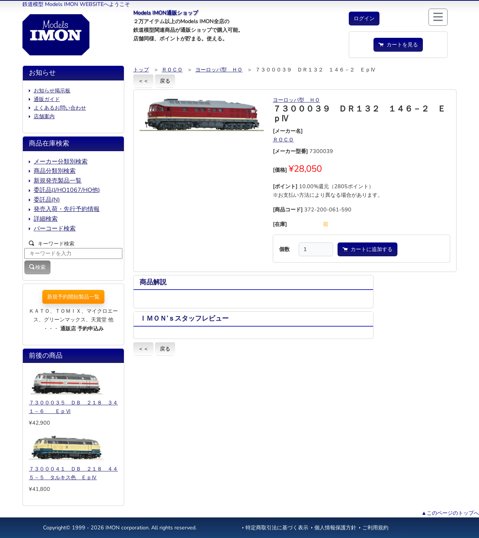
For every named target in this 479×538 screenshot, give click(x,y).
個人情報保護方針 (335, 527)
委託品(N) (47, 200)
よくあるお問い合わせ (60, 107)
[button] (364, 18)
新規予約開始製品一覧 (73, 296)
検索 (37, 267)
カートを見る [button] (398, 44)
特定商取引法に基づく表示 (276, 527)
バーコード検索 (55, 228)
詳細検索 (46, 219)
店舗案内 (44, 116)
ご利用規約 (375, 527)
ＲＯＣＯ (172, 69)
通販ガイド (47, 99)
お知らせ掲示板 (52, 90)
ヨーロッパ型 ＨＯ (218, 69)
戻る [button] (165, 81)
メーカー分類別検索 (61, 162)
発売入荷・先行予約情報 (67, 209)
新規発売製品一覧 (58, 181)
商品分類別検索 (55, 171)
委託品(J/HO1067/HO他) (67, 190)
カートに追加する (367, 249)
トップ (141, 69)
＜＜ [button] (143, 81)
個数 (284, 249)
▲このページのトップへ (450, 513)
